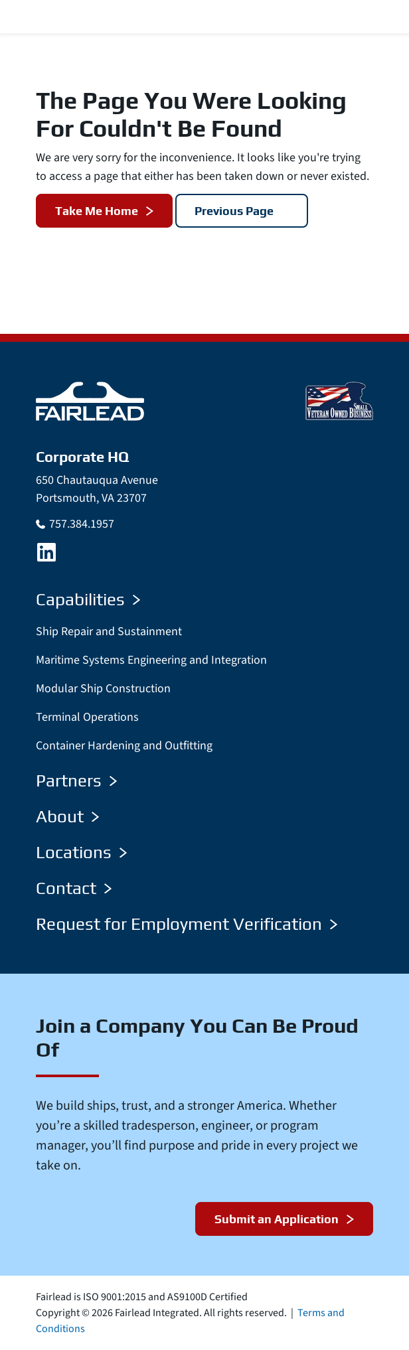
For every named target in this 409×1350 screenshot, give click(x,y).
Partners (76, 780)
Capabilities (88, 599)
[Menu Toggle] (382, 17)
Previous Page (234, 211)
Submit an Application (276, 1219)
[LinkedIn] (46, 552)
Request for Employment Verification (186, 924)
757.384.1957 (81, 524)
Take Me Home (96, 211)
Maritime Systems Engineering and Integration (151, 660)
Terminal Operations (87, 717)
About (67, 816)
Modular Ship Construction (103, 688)
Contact (74, 888)
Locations (81, 852)
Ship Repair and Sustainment (109, 631)
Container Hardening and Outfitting (124, 745)
